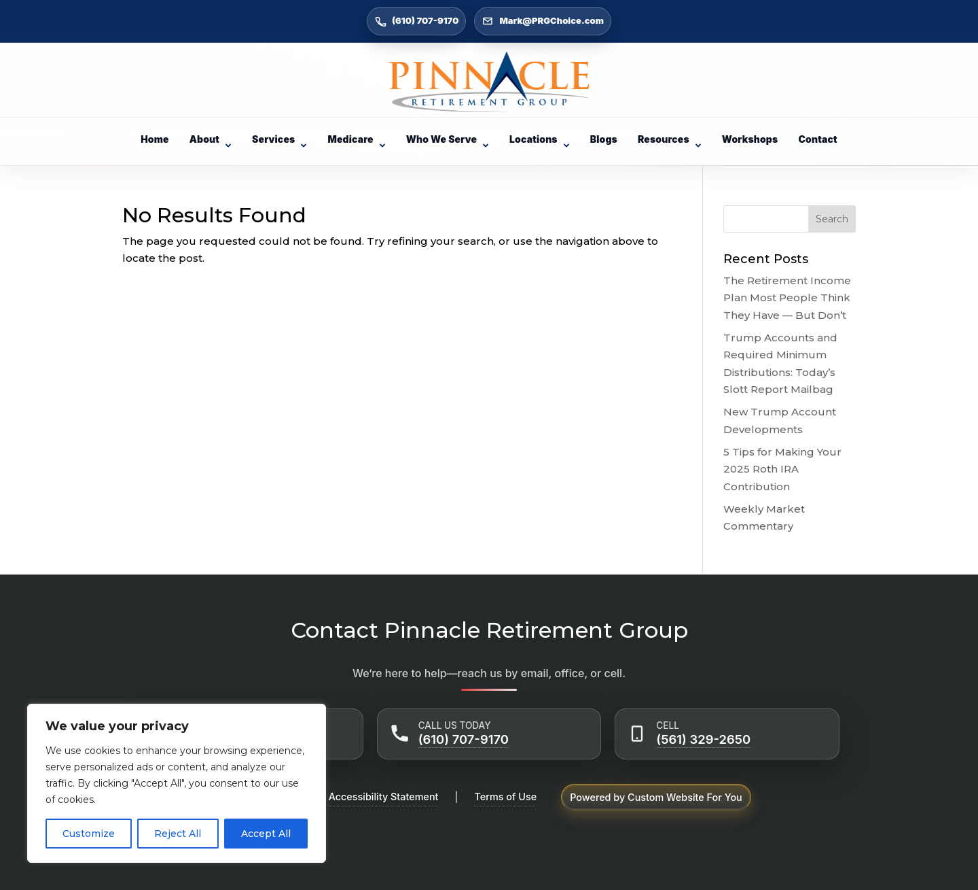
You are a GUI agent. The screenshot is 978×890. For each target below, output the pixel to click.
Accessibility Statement (384, 796)
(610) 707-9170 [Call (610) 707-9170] (416, 21)
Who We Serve (447, 139)
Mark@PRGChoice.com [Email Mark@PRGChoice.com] (543, 21)
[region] (176, 783)
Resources (670, 139)
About (210, 139)
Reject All (177, 833)
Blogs (603, 139)
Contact (817, 139)
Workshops (750, 139)
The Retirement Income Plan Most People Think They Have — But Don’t (787, 298)
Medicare (356, 139)
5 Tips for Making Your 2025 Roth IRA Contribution (782, 469)
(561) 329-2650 (703, 739)
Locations (539, 139)
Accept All (266, 833)
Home (155, 139)
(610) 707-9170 (463, 739)
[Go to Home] (489, 82)
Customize (88, 833)
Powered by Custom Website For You (656, 797)
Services (279, 139)
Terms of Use (505, 796)
